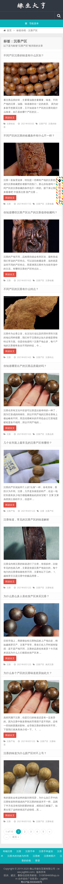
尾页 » (15, 837)
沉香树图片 (50, 856)
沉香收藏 (50, 204)
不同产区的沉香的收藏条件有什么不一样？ (29, 135)
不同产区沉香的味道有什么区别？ (24, 55)
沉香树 (36, 856)
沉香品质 (50, 434)
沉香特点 (50, 357)
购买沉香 (50, 664)
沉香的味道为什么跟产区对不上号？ (25, 753)
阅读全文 (10, 117)
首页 (7, 30)
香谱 (37, 860)
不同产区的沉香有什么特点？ (21, 289)
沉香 (9, 204)
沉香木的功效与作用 (18, 856)
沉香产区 (43, 124)
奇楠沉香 (7, 851)
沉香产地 (11, 511)
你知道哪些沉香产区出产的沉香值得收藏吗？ (30, 212)
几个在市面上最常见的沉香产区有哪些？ (28, 442)
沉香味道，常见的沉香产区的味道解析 (26, 519)
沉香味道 (11, 124)
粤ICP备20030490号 (31, 882)
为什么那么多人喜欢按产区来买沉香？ (26, 596)
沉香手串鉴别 (46, 851)
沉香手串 (30, 851)
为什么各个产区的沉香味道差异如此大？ (28, 673)
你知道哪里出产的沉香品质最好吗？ (25, 366)
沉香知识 (31, 6)
